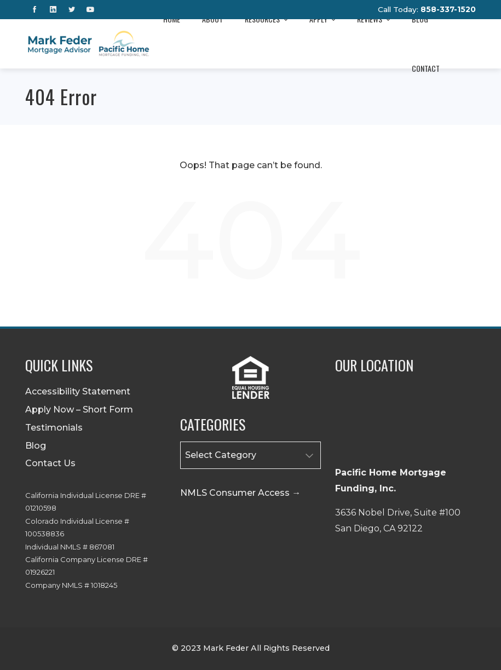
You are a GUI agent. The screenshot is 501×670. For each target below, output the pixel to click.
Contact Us (50, 463)
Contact (426, 68)
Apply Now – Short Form (79, 409)
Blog (35, 445)
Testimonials (54, 427)
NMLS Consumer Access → (240, 493)
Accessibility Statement (77, 391)
